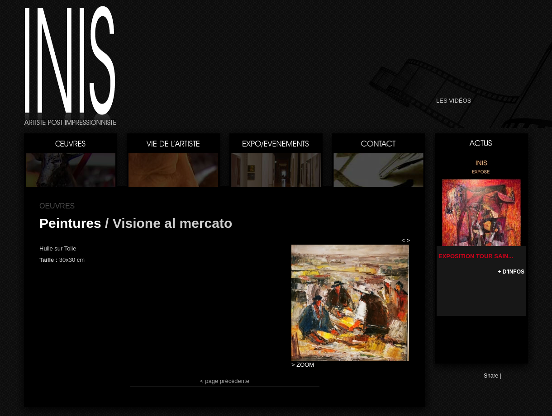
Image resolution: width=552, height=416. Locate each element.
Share (491, 376)
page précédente (227, 381)
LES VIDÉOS (453, 100)
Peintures (70, 223)
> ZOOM (302, 364)
